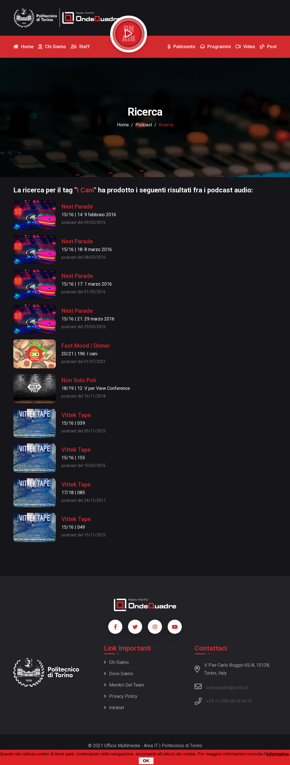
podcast (143, 125)
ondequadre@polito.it (221, 686)
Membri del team (124, 685)
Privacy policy (120, 696)
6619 (247, 701)
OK (146, 760)
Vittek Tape (76, 415)
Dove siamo (118, 673)
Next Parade (77, 206)
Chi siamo (116, 662)
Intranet (114, 707)
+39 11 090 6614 (223, 701)
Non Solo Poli (78, 380)
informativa (277, 753)
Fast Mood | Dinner (85, 345)
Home (123, 125)
